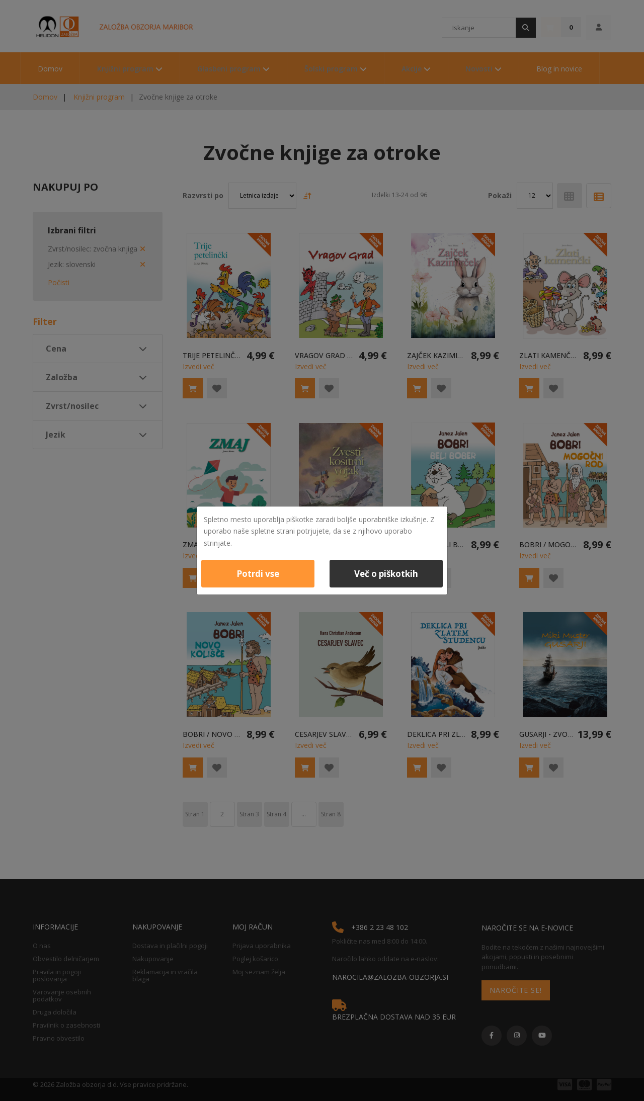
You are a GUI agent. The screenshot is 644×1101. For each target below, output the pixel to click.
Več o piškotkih (386, 573)
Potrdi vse (257, 573)
